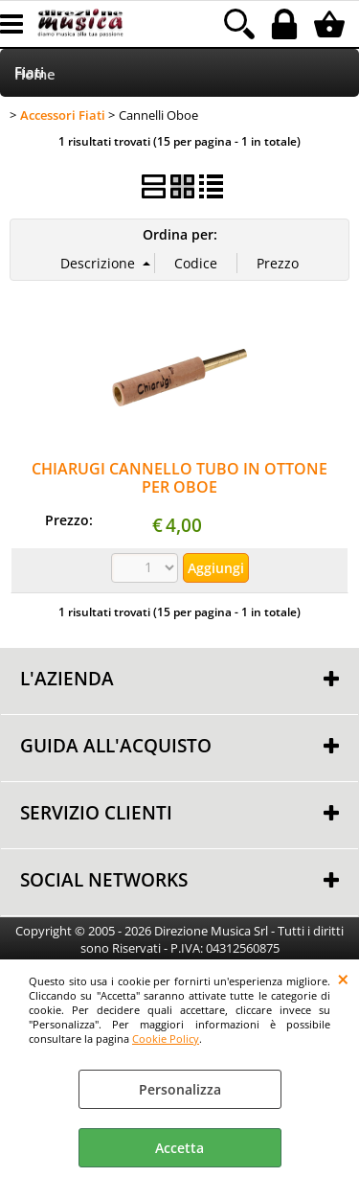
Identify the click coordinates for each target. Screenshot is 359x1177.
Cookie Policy (165, 1038)
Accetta (179, 1148)
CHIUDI (343, 978)
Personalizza (180, 1089)
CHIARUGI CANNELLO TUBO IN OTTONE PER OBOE (179, 477)
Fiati (29, 72)
